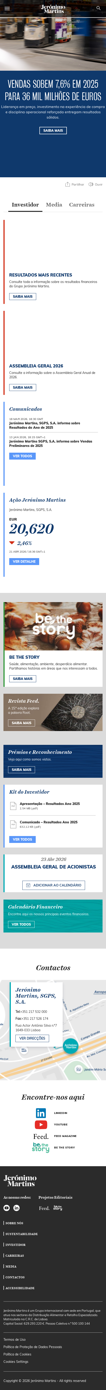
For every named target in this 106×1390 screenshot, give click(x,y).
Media (11, 1266)
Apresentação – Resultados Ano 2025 (50, 804)
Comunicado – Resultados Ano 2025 (48, 822)
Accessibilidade (20, 1288)
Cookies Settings (15, 1362)
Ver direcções (32, 1038)
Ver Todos (21, 924)
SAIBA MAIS (53, 130)
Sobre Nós (14, 1223)
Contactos (15, 1277)
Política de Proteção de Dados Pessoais (32, 1347)
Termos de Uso (14, 1340)
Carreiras (15, 1255)
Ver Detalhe (24, 561)
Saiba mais (22, 679)
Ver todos (22, 839)
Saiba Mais (22, 296)
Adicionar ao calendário (53, 885)
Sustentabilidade (22, 1234)
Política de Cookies (17, 1354)
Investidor (16, 1245)
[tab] (25, 206)
